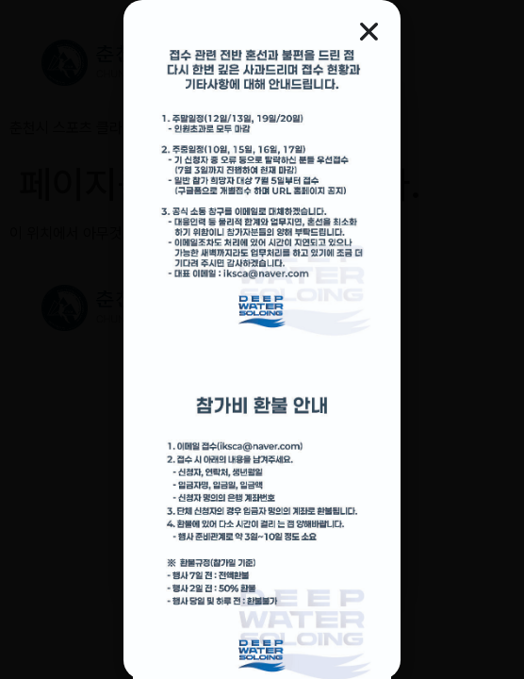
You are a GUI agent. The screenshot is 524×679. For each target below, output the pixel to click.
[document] (262, 339)
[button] (369, 31)
